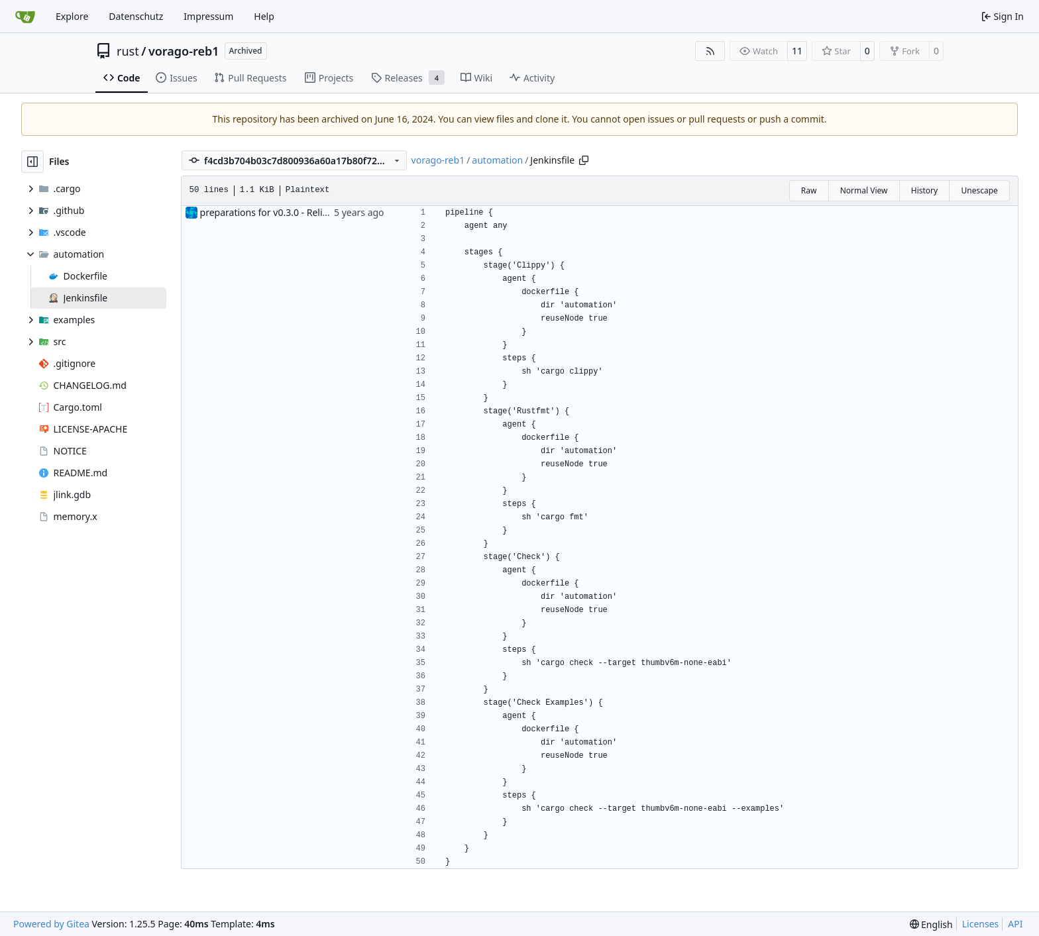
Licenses (980, 923)
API (1015, 923)
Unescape (979, 190)
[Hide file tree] (32, 161)
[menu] (931, 924)
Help (264, 16)
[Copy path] (583, 160)
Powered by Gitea (51, 923)
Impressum (208, 16)
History (924, 190)
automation (497, 160)
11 (797, 50)
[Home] (25, 16)
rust (128, 51)
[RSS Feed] (710, 51)
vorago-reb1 (183, 51)
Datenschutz (136, 16)
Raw (809, 190)
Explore (72, 16)
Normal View (864, 190)
